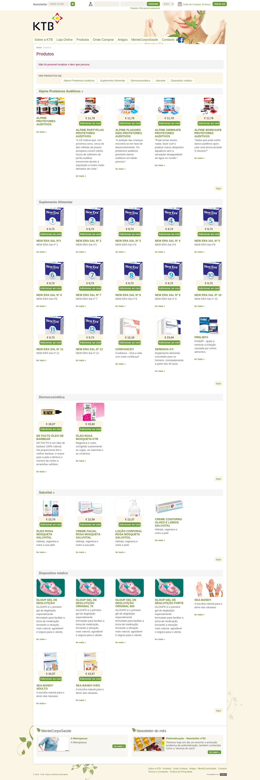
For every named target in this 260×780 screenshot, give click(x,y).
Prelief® (201, 337)
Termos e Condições (158, 771)
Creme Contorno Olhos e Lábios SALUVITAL (168, 522)
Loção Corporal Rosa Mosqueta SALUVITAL (128, 534)
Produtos (82, 39)
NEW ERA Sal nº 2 (88, 240)
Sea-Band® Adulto (44, 687)
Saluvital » (47, 492)
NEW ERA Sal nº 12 (89, 349)
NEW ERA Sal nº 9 (167, 295)
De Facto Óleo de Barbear (50, 437)
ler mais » (119, 746)
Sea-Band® (202, 599)
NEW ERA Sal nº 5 (207, 240)
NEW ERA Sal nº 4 (167, 240)
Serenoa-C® (164, 349)
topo (218, 188)
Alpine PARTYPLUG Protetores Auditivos (90, 133)
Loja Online (65, 39)
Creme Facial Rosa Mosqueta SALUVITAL (88, 534)
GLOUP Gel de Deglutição (46, 601)
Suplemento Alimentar (112, 80)
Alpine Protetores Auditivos (79, 80)
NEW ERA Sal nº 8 (128, 295)
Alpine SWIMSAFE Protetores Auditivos (168, 133)
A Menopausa (79, 738)
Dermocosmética (140, 80)
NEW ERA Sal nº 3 (128, 240)
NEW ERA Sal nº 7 (88, 295)
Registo (134, 8)
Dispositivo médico (181, 80)
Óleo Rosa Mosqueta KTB (87, 437)
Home (39, 47)
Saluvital (160, 80)
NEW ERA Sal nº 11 (49, 349)
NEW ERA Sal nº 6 (49, 295)
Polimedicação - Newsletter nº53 (186, 738)
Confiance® (124, 349)
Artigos (123, 39)
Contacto (168, 39)
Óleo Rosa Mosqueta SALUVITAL (44, 534)
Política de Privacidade (181, 771)
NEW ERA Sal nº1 (48, 240)
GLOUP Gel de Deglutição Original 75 (86, 603)
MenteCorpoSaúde (144, 39)
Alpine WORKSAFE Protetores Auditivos (208, 133)
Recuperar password (150, 8)
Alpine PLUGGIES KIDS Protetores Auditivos (128, 133)
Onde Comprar (103, 39)
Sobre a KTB (44, 39)
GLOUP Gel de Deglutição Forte (169, 601)
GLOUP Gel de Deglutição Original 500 (125, 603)
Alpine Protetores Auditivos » (61, 91)
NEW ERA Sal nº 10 (207, 295)
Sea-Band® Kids (88, 685)
